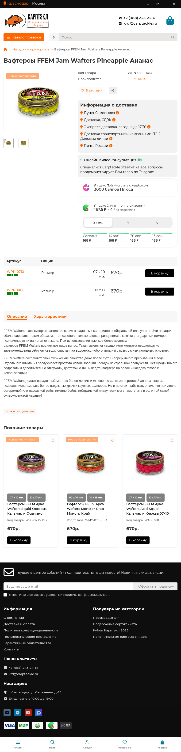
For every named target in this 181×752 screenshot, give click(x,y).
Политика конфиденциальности (31, 630)
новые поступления (20, 412)
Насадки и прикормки (30, 50)
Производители (106, 617)
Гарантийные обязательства (27, 643)
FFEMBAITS (137, 79)
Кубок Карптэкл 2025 (110, 630)
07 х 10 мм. (17, 498)
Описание (17, 317)
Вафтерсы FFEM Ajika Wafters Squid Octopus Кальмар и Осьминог (26, 510)
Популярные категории (118, 609)
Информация (18, 609)
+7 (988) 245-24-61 (137, 18)
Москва (38, 3)
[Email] (68, 586)
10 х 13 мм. (36, 498)
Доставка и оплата (19, 624)
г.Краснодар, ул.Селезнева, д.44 (35, 692)
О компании (14, 617)
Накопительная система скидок (120, 636)
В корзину (160, 274)
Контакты (11, 649)
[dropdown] (147, 4)
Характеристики (50, 317)
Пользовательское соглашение (30, 636)
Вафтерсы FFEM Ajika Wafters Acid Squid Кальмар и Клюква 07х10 (147, 510)
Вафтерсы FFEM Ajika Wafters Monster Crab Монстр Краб (85, 510)
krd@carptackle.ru (137, 23)
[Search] (118, 38)
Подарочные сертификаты (115, 624)
